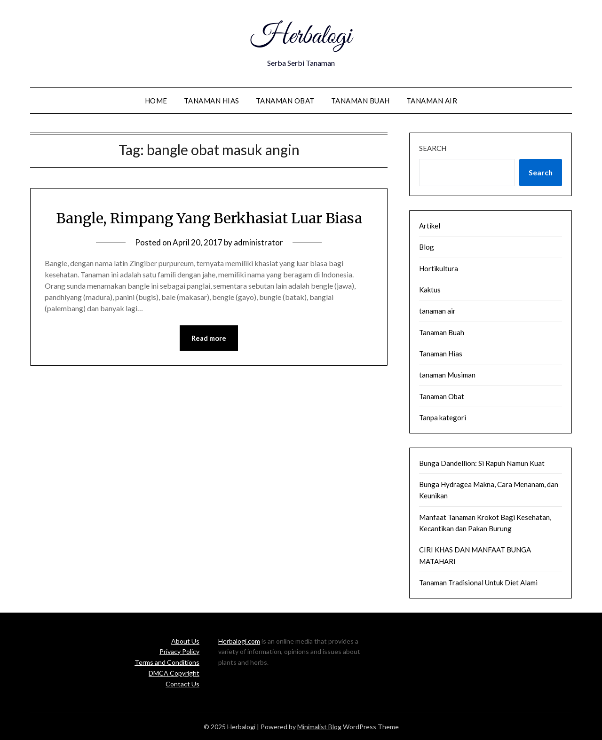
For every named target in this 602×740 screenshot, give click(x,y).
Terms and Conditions (167, 662)
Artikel (429, 225)
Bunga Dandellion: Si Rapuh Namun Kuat (482, 463)
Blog (426, 247)
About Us (185, 641)
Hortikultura (438, 268)
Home (156, 100)
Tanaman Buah (360, 100)
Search (432, 148)
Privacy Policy (179, 651)
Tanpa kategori (442, 417)
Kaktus (430, 289)
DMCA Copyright (174, 673)
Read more (208, 338)
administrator (258, 242)
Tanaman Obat (285, 100)
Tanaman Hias (211, 100)
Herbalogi (301, 37)
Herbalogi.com (239, 641)
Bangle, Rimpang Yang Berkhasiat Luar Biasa (209, 218)
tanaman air (432, 100)
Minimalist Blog (319, 727)
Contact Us (182, 684)
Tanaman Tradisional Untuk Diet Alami (478, 582)
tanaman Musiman (447, 374)
